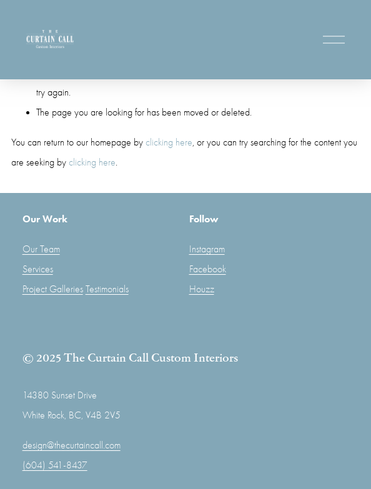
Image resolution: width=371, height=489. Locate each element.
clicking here (169, 142)
